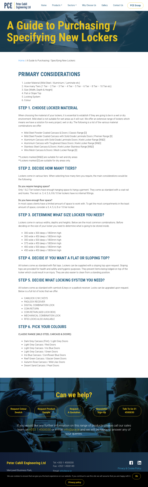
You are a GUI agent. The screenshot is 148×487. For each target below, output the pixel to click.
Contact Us (118, 5)
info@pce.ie (71, 429)
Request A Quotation (74, 411)
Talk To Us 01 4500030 (129, 411)
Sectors (71, 5)
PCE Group (135, 5)
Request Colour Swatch (19, 411)
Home (44, 5)
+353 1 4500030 (40, 429)
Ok (136, 476)
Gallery (105, 5)
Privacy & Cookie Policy (129, 468)
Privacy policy (74, 482)
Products (56, 5)
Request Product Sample (46, 411)
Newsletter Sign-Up (101, 411)
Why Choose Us (89, 5)
